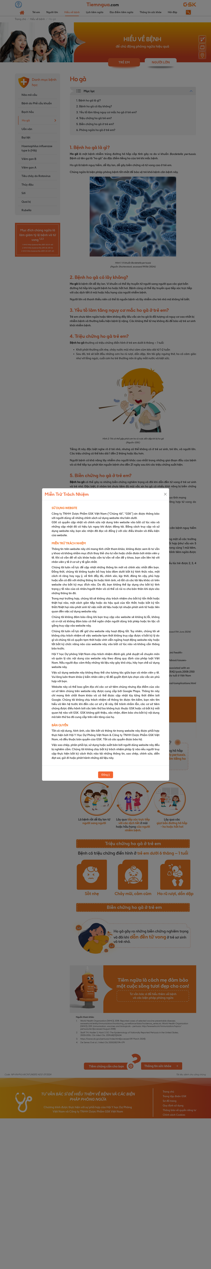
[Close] (165, 494)
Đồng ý (105, 774)
